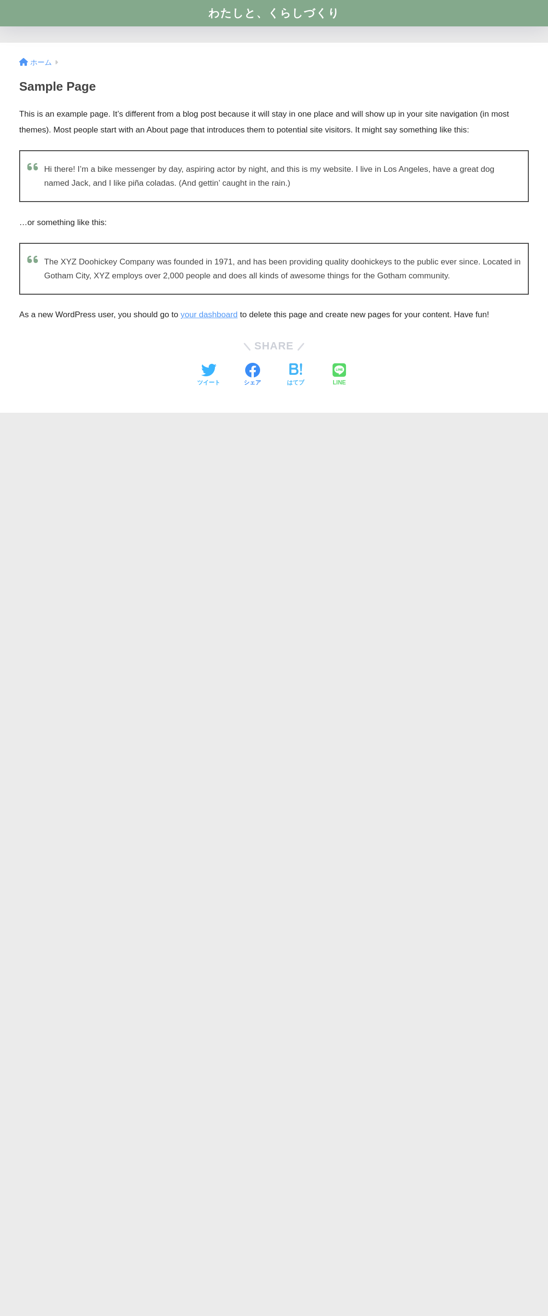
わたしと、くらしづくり (274, 13)
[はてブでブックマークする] (295, 375)
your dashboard (209, 314)
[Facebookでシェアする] (252, 375)
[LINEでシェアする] (339, 375)
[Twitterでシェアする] (208, 375)
